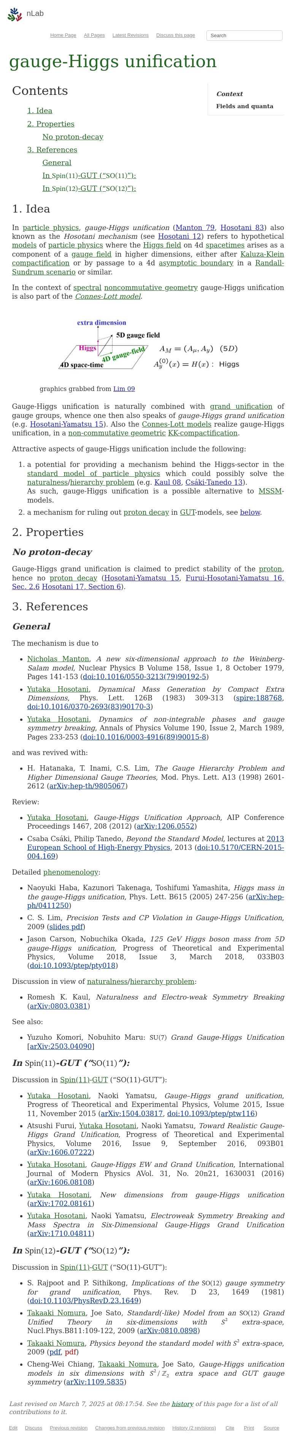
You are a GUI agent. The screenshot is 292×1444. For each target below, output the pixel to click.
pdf (54, 1352)
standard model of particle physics (93, 474)
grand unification (241, 406)
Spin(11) (75, 1080)
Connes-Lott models (176, 424)
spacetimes (225, 245)
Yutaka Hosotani (58, 689)
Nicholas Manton (58, 659)
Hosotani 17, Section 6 (81, 587)
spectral (87, 288)
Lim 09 (124, 389)
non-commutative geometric (117, 433)
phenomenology (70, 872)
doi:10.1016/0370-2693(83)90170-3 (88, 707)
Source (271, 1428)
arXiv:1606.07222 (61, 1152)
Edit (13, 1428)
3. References (52, 149)
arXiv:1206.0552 (165, 826)
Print (249, 1428)
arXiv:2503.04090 (61, 1046)
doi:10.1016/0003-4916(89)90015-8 (144, 737)
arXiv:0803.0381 (58, 1006)
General (56, 162)
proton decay (146, 512)
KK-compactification (203, 433)
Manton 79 (195, 228)
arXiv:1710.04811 (61, 1233)
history (182, 1404)
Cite (229, 1428)
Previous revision (68, 1428)
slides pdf (66, 927)
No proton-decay (72, 136)
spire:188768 (259, 698)
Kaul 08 (167, 482)
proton (270, 569)
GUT (187, 512)
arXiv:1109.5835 (95, 1382)
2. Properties (51, 124)
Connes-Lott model (108, 296)
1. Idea (39, 110)
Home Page (63, 35)
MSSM (270, 491)
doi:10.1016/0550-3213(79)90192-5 (144, 677)
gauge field (91, 254)
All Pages (94, 35)
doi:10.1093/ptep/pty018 (72, 965)
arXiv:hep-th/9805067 (87, 786)
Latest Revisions (131, 35)
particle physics (51, 228)
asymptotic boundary (196, 263)
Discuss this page (175, 35)
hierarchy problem (102, 482)
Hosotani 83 (242, 228)
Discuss (34, 1428)
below (250, 512)
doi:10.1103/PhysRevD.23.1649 (84, 1301)
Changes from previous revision (130, 1428)
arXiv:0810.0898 (168, 1331)
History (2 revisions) (194, 1428)
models (24, 245)
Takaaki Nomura (56, 1313)
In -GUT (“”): (89, 175)
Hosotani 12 (179, 236)
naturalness (47, 482)
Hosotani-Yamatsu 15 (66, 424)
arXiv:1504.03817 (132, 1114)
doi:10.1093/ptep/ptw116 (211, 1114)
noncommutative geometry (151, 288)
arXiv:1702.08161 (61, 1204)
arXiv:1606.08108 (61, 1182)
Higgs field (162, 245)
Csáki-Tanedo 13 (214, 482)
